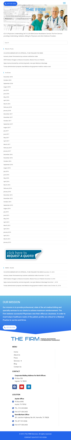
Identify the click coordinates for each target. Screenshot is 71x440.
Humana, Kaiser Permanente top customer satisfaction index (21, 56)
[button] (64, 3)
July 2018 (6, 90)
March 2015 (7, 225)
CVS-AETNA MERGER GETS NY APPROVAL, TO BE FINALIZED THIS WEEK (23, 53)
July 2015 (6, 212)
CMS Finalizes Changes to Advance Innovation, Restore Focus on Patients (24, 60)
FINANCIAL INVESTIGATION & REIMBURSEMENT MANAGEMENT (35, 12)
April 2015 (6, 222)
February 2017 (8, 148)
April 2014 (6, 229)
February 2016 (8, 188)
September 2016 (8, 164)
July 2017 (6, 131)
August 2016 (7, 168)
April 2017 (6, 141)
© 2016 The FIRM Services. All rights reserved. (35, 434)
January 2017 (7, 151)
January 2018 (7, 110)
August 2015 (7, 208)
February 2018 (8, 107)
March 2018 (7, 104)
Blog (15, 364)
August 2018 (7, 87)
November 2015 (8, 198)
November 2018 (8, 77)
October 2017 (7, 121)
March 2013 (7, 239)
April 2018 (6, 100)
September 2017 (8, 124)
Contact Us (17, 367)
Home (16, 352)
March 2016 (7, 185)
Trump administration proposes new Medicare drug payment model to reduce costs (27, 66)
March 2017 (7, 144)
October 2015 (7, 202)
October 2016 (7, 161)
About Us (17, 355)
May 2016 (6, 178)
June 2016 (6, 175)
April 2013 (6, 235)
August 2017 (7, 127)
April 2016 (6, 181)
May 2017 (6, 137)
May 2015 (6, 218)
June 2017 (6, 134)
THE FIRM (35, 9)
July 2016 (6, 171)
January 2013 (7, 242)
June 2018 (6, 93)
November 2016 (8, 158)
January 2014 (7, 232)
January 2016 (7, 191)
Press (16, 358)
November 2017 (8, 117)
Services (18, 360)
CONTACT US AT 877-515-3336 (35, 437)
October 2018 (7, 80)
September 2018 (8, 83)
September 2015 (8, 205)
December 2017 (8, 114)
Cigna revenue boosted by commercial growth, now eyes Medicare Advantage (25, 63)
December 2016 (8, 154)
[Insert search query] (35, 43)
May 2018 (6, 97)
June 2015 (6, 215)
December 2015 (8, 195)
